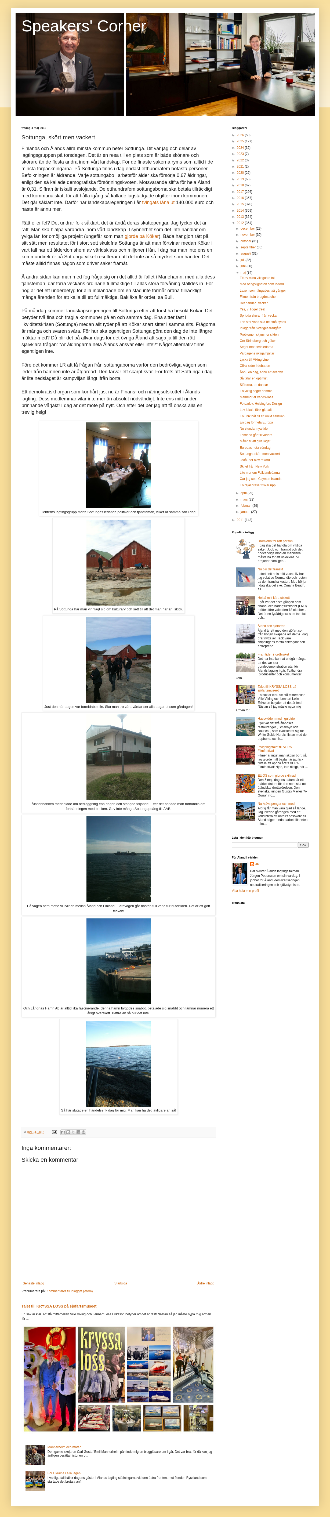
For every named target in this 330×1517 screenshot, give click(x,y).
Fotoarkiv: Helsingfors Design (261, 404)
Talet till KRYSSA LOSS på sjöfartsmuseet (58, 1306)
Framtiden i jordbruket (273, 654)
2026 (241, 135)
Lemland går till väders (256, 435)
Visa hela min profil (245, 891)
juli (243, 260)
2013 (241, 217)
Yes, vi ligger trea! (252, 309)
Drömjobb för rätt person (275, 541)
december (248, 228)
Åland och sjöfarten (271, 626)
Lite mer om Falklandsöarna (260, 473)
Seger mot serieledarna (256, 347)
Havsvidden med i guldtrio (276, 719)
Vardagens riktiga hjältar (257, 353)
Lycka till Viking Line (254, 359)
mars (245, 499)
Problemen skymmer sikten (259, 334)
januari (246, 512)
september (249, 247)
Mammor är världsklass (256, 397)
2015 (241, 204)
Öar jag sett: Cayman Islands (260, 479)
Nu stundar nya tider (254, 428)
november (248, 235)
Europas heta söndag (255, 448)
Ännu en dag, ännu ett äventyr (261, 372)
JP (257, 864)
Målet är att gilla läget (255, 441)
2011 (241, 520)
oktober (246, 241)
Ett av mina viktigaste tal (257, 278)
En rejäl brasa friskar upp (257, 485)
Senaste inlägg (33, 1283)
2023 (241, 154)
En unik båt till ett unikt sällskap (262, 416)
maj (244, 272)
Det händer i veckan (254, 303)
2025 (241, 141)
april (244, 493)
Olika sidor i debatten (255, 366)
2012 (241, 223)
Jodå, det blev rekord (255, 460)
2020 (241, 173)
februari (246, 506)
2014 (241, 210)
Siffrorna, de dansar (254, 385)
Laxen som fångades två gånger (263, 290)
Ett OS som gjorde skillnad (277, 775)
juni (243, 266)
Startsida (120, 1283)
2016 (241, 198)
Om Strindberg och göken (258, 341)
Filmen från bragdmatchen (258, 297)
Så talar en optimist (253, 378)
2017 (241, 192)
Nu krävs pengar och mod (276, 804)
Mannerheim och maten (64, 1447)
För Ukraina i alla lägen (64, 1473)
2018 (241, 185)
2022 (241, 160)
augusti (246, 253)
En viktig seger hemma (256, 391)
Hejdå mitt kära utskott (274, 598)
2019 (241, 179)
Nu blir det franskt (270, 569)
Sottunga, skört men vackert (260, 454)
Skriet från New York (254, 466)
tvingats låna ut (159, 202)
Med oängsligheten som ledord (262, 284)
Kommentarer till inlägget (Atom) (69, 1291)
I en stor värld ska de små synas (263, 322)
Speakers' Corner (83, 26)
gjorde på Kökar (142, 236)
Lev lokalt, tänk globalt (256, 410)
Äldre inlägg (205, 1283)
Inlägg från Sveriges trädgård (260, 328)
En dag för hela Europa (256, 422)
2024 (241, 148)
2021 (241, 166)
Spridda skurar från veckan (259, 315)
